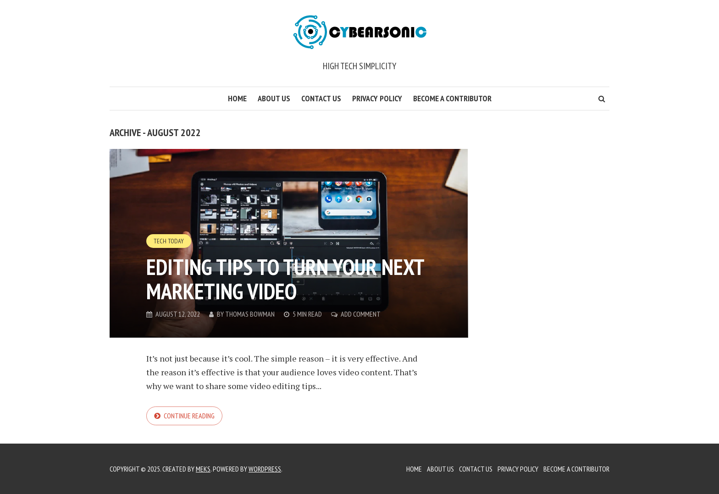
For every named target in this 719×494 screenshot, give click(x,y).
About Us (274, 98)
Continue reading (189, 415)
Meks (203, 468)
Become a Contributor (452, 98)
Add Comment (361, 313)
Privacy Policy (377, 98)
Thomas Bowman (250, 313)
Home (237, 98)
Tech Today (169, 241)
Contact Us (321, 98)
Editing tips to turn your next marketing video (285, 278)
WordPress (265, 468)
